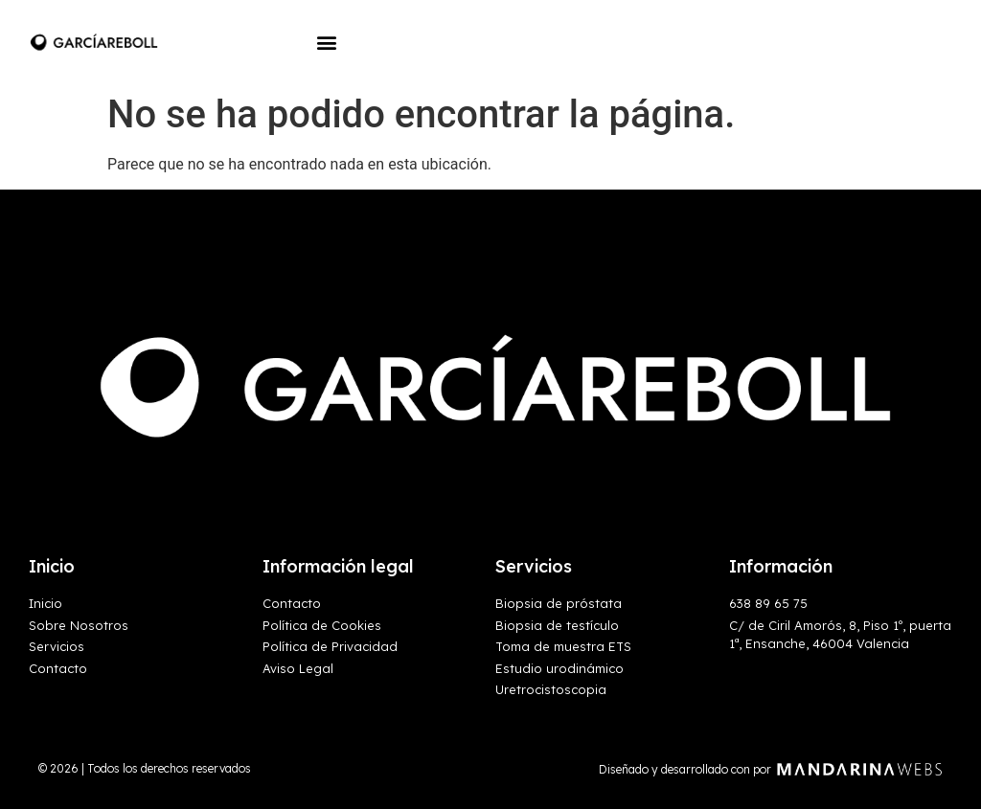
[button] (326, 41)
